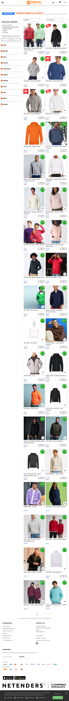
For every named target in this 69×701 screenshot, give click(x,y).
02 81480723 (39, 635)
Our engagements (8, 640)
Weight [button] (5, 74)
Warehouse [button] (7, 69)
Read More (41, 695)
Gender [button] (5, 51)
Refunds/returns (7, 635)
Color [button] (5, 86)
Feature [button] (5, 104)
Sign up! (21, 656)
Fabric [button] (5, 98)
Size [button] (4, 92)
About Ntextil (6, 626)
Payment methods (8, 631)
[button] (53, 2)
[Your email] (10, 656)
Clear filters (11, 39)
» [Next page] (54, 614)
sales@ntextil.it (40, 631)
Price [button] (4, 57)
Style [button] (4, 45)
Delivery (5, 633)
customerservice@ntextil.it (43, 628)
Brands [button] (5, 63)
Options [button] (5, 80)
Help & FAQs (6, 638)
